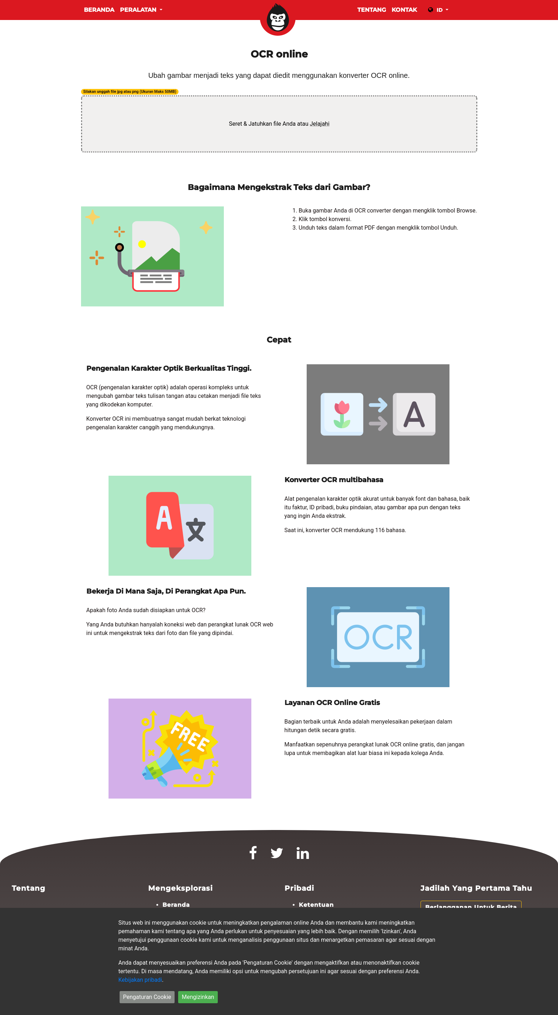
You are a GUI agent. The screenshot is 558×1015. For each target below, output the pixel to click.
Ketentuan (316, 904)
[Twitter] (277, 856)
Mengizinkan (198, 997)
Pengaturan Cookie (147, 997)
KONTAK (404, 9)
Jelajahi (319, 123)
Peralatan (139, 9)
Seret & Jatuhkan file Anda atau (279, 123)
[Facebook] (253, 856)
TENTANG (371, 9)
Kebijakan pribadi (140, 979)
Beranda (99, 9)
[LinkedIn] (303, 856)
